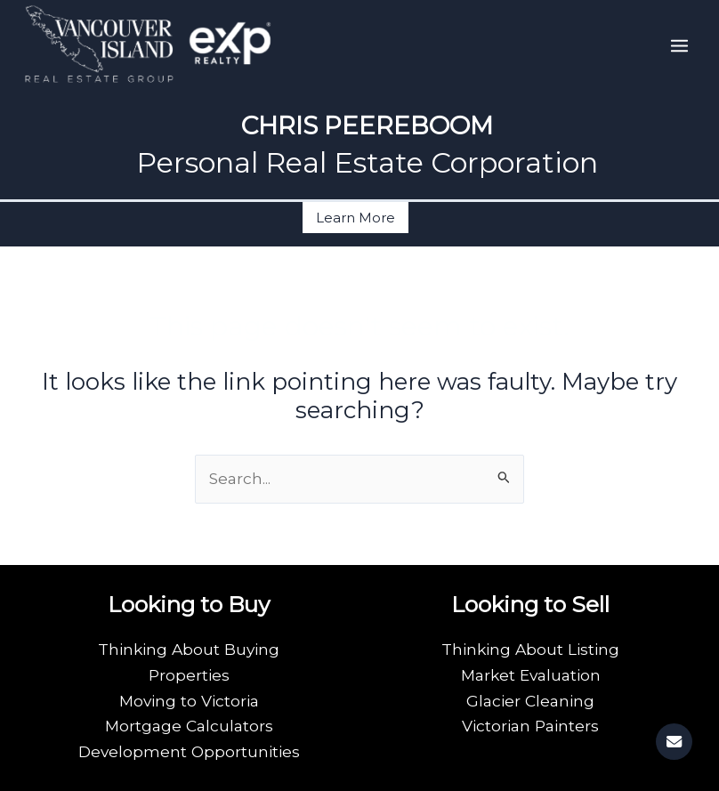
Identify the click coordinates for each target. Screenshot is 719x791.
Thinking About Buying (188, 649)
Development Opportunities (189, 751)
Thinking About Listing (530, 649)
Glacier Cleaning (530, 700)
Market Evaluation (531, 675)
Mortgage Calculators (189, 725)
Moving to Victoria (189, 700)
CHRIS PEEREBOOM (367, 125)
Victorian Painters (530, 725)
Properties (189, 675)
